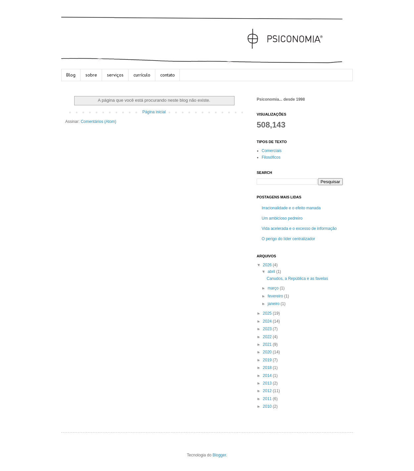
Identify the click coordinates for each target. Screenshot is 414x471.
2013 (268, 383)
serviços (115, 75)
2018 (268, 367)
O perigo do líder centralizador (288, 238)
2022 (268, 337)
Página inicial (154, 112)
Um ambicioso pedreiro (282, 218)
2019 (268, 360)
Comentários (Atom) (98, 121)
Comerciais (272, 150)
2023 (268, 329)
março (274, 288)
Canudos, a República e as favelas (297, 278)
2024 (268, 321)
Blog (71, 75)
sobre (91, 75)
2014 (268, 375)
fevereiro (276, 296)
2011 (268, 398)
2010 (268, 406)
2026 (268, 265)
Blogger (219, 455)
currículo (141, 75)
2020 (268, 352)
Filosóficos (271, 157)
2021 (268, 344)
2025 (268, 313)
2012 (268, 391)
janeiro (274, 303)
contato (167, 75)
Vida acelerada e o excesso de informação (299, 228)
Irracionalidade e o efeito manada (291, 208)
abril (272, 271)
